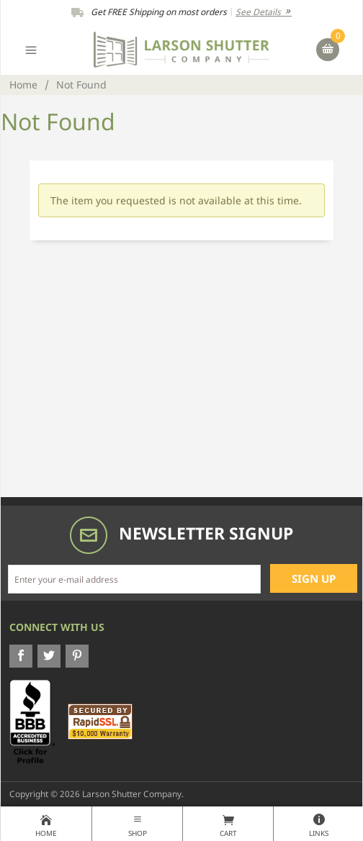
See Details (264, 12)
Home (23, 84)
